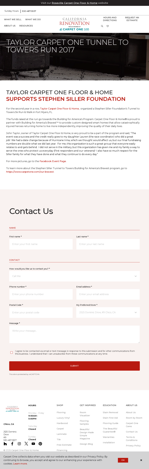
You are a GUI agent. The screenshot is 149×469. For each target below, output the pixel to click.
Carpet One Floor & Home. (25, 450)
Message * (14, 323)
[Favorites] (107, 27)
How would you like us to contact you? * (29, 269)
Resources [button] (26, 25)
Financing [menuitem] (62, 450)
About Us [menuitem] (131, 412)
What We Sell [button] (12, 19)
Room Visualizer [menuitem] (85, 414)
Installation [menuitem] (109, 442)
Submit (74, 366)
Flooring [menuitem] (61, 412)
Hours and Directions (110, 19)
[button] (102, 27)
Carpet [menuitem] (60, 428)
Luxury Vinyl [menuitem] (63, 418)
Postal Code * (16, 305)
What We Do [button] (33, 19)
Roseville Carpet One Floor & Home (74, 2)
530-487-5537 (29, 11)
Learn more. (20, 463)
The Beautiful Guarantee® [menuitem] (110, 430)
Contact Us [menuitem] (132, 431)
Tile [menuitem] (59, 439)
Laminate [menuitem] (62, 434)
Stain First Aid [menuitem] (110, 418)
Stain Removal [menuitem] (110, 412)
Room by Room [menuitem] (134, 418)
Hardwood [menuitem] (62, 423)
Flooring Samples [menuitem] (84, 422)
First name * (15, 237)
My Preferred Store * (86, 305)
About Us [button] (9, 25)
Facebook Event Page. (53, 161)
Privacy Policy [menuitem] (133, 445)
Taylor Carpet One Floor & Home (59, 108)
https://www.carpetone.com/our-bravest (30, 171)
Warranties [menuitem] (108, 437)
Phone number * (17, 287)
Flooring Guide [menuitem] (110, 423)
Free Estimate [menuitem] (64, 445)
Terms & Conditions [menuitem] (131, 439)
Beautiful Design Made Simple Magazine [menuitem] (87, 434)
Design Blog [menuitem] (86, 444)
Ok (122, 460)
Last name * (82, 237)
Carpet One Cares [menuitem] (132, 425)
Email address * (84, 287)
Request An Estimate (132, 19)
